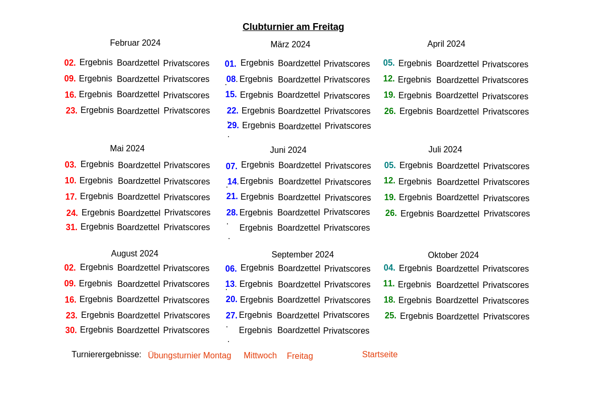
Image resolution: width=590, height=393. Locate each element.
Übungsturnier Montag (189, 355)
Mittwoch (260, 355)
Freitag (301, 355)
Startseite (380, 354)
